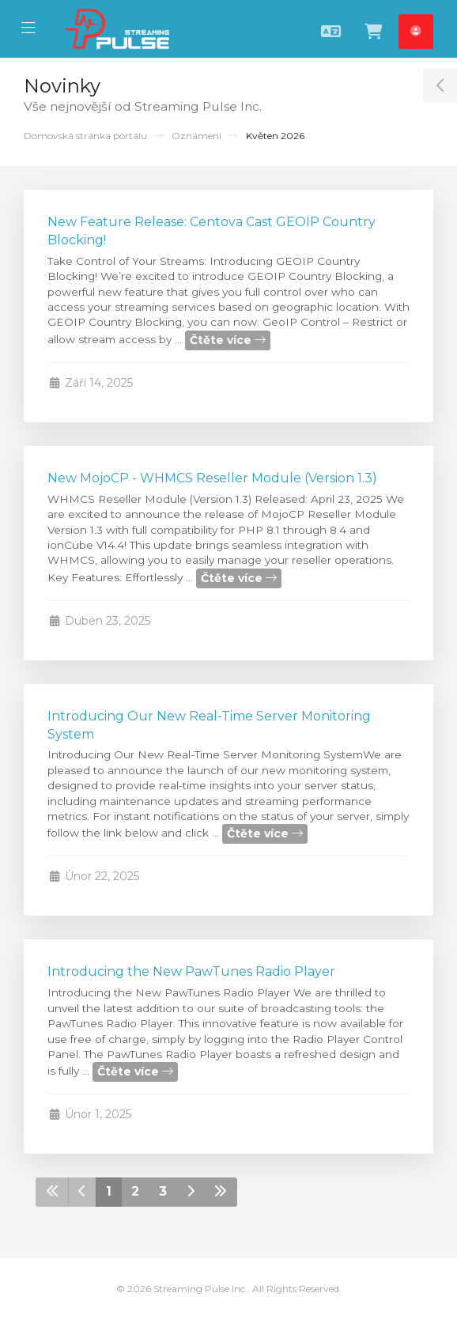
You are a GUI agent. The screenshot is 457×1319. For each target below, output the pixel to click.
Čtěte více (228, 340)
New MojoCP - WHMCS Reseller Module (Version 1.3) (212, 478)
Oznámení (196, 136)
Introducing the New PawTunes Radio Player (191, 971)
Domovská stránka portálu (85, 136)
